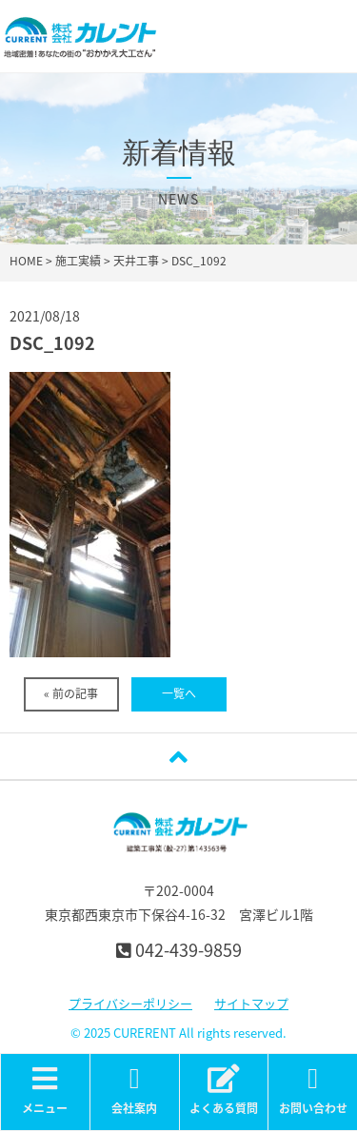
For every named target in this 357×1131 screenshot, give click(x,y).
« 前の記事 (71, 693)
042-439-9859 (179, 950)
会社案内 (134, 1090)
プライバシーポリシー (130, 1003)
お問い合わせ (312, 1090)
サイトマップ (251, 1003)
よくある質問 (224, 1090)
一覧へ (179, 693)
